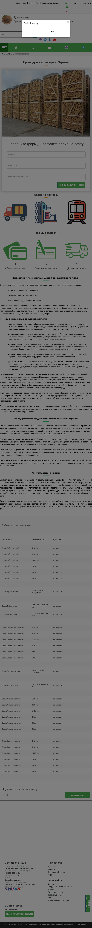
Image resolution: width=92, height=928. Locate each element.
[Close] (68, 22)
